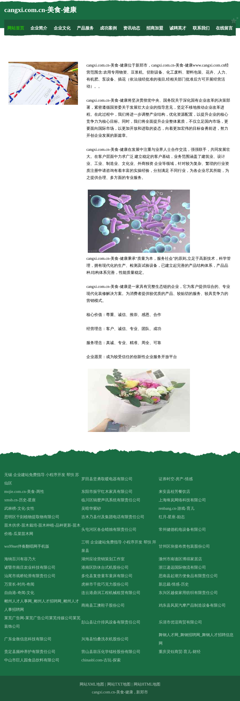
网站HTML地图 (147, 684)
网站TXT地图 (119, 684)
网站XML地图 (92, 684)
